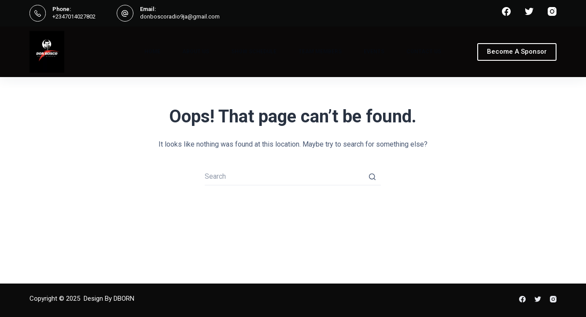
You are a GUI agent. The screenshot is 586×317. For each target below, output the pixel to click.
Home (152, 51)
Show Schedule (253, 51)
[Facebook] (506, 11)
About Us (195, 51)
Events (374, 51)
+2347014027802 (74, 16)
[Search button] (372, 176)
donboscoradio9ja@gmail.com (180, 16)
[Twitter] (529, 11)
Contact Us (423, 51)
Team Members (320, 51)
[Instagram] (552, 11)
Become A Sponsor (517, 51)
